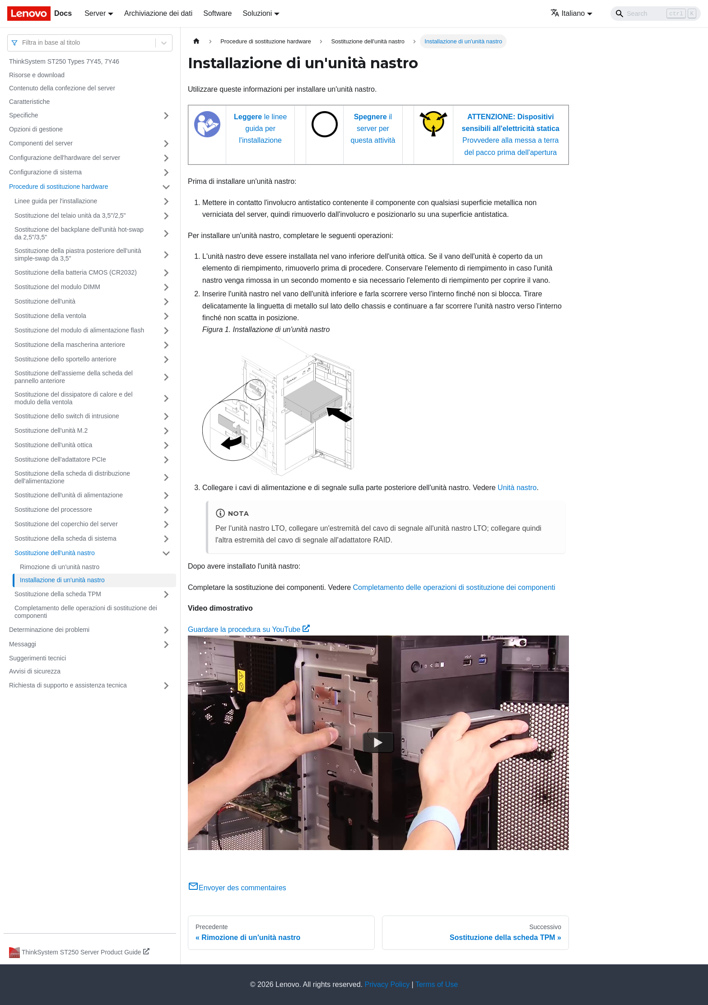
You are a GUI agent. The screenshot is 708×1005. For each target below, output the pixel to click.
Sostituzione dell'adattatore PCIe (60, 459)
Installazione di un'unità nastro (62, 580)
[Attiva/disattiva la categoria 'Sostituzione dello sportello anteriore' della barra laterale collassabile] (166, 359)
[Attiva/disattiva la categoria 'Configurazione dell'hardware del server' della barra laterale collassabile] (166, 158)
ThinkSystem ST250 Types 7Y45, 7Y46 (64, 61)
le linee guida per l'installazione (260, 129)
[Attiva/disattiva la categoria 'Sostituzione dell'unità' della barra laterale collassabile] (166, 301)
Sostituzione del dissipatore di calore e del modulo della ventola (73, 398)
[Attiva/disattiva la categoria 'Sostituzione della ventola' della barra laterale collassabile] (166, 316)
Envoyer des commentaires (237, 888)
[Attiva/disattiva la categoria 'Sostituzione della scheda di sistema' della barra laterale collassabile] (166, 539)
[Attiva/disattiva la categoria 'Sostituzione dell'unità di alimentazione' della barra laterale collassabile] (166, 495)
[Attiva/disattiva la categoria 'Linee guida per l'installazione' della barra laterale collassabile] (166, 201)
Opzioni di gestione (36, 129)
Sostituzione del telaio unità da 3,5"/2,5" (70, 215)
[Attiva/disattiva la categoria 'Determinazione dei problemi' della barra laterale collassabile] (166, 630)
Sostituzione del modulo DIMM (57, 286)
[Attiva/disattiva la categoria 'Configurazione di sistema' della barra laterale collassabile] (166, 172)
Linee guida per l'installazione (55, 201)
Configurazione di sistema (45, 172)
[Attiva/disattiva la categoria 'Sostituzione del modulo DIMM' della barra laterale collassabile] (166, 287)
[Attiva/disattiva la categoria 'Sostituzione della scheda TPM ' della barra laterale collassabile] (166, 594)
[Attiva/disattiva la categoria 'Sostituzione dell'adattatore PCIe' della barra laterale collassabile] (166, 460)
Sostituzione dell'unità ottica (53, 445)
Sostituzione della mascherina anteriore (69, 344)
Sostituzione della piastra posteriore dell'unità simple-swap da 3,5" (77, 254)
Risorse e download (37, 75)
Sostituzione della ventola (50, 315)
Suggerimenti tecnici (37, 658)
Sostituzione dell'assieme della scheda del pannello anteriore (73, 377)
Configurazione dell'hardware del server (64, 157)
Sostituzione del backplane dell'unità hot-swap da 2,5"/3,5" (79, 233)
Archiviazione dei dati (158, 13)
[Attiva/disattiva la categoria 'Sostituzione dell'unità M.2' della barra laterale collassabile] (166, 431)
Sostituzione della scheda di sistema (65, 538)
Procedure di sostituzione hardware (58, 186)
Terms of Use (436, 984)
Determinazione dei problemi (49, 629)
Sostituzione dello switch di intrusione (66, 416)
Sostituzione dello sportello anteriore (65, 359)
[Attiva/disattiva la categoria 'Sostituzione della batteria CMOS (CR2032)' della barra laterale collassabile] (166, 273)
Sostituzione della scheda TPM (57, 594)
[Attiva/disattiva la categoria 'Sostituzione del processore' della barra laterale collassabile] (166, 510)
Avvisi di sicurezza (35, 671)
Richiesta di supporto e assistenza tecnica (68, 685)
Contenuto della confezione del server (62, 88)
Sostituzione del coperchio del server (66, 524)
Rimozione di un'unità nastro (59, 566)
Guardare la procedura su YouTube (249, 629)
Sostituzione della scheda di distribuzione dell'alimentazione (72, 477)
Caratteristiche (29, 101)
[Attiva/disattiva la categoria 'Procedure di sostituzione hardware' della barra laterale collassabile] (166, 187)
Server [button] (95, 13)
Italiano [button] (567, 13)
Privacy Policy (387, 984)
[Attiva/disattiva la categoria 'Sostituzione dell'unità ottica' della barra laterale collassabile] (166, 445)
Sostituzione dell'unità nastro (54, 552)
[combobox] (23, 42)
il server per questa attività (373, 129)
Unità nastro (517, 487)
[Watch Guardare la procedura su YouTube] (378, 742)
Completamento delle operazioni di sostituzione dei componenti (85, 612)
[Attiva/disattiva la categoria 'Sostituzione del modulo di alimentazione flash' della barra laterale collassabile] (166, 330)
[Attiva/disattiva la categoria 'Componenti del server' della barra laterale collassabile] (166, 143)
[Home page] (196, 41)
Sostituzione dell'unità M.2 (51, 430)
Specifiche (23, 115)
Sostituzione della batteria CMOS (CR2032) (75, 272)
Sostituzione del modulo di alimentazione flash (79, 330)
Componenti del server (41, 143)
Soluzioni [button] (257, 13)
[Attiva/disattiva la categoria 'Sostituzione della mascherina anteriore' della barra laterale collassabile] (166, 345)
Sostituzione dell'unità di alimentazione (68, 495)
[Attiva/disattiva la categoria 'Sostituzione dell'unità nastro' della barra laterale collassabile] (166, 553)
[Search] (655, 13)
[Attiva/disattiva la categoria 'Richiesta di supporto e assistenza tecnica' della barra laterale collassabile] (166, 685)
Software (217, 13)
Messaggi (22, 644)
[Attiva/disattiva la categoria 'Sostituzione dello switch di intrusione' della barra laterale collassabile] (166, 416)
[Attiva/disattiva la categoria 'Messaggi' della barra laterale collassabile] (166, 644)
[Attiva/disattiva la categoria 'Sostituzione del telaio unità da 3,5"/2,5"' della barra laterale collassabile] (166, 216)
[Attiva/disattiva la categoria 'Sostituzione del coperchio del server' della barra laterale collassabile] (166, 524)
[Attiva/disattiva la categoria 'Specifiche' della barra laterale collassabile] (166, 115)
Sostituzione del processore (53, 509)
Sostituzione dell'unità (44, 301)
